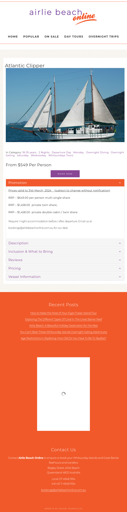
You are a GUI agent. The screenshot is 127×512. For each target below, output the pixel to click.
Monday (79, 152)
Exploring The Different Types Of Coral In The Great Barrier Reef (63, 319)
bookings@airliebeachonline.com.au (63, 490)
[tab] (65, 183)
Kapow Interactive (70, 509)
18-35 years (30, 152)
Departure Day (62, 152)
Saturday (24, 155)
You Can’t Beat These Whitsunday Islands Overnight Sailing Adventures (63, 332)
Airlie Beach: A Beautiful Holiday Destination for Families (63, 325)
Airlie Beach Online (63, 17)
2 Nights (45, 152)
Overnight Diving (98, 152)
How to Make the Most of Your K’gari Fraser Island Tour (63, 313)
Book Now (65, 174)
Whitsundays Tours (61, 155)
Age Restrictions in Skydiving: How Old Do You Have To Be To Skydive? (63, 338)
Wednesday (39, 155)
